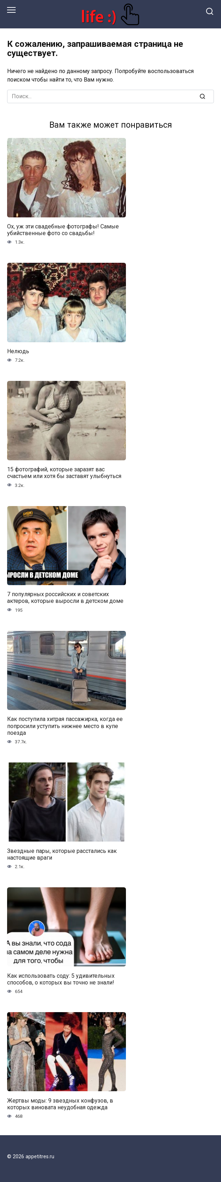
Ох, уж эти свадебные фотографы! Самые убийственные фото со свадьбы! (63, 230)
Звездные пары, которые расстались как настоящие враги (62, 854)
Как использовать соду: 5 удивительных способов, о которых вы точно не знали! (61, 979)
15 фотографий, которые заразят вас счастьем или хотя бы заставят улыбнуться (64, 472)
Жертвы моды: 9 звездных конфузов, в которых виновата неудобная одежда (60, 1103)
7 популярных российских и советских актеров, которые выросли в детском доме (65, 597)
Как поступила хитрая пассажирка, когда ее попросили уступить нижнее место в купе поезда (65, 726)
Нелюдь (18, 351)
